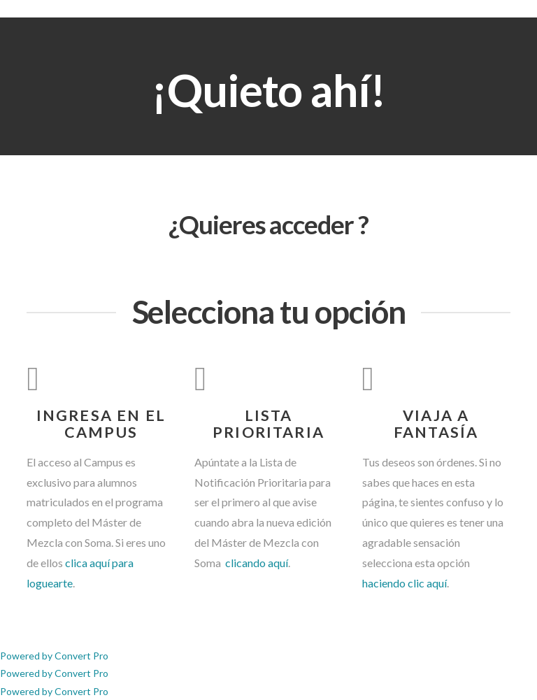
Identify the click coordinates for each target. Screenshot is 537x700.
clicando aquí (255, 562)
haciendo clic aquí (404, 583)
